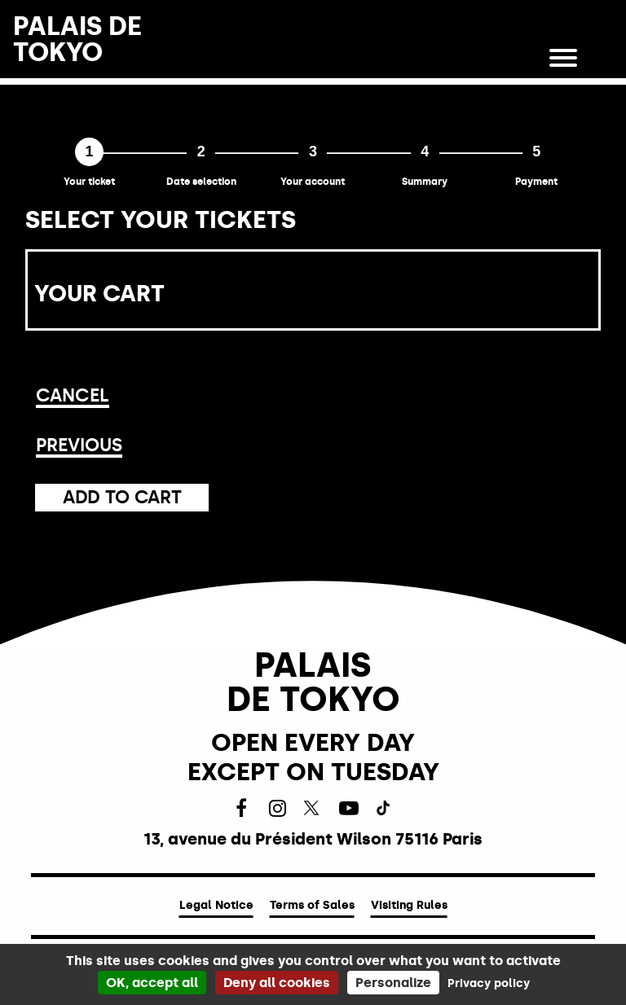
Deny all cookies (276, 982)
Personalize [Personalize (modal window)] (393, 982)
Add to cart (122, 497)
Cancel (72, 395)
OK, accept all (152, 982)
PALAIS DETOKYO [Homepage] (77, 39)
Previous (79, 445)
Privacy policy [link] (488, 983)
